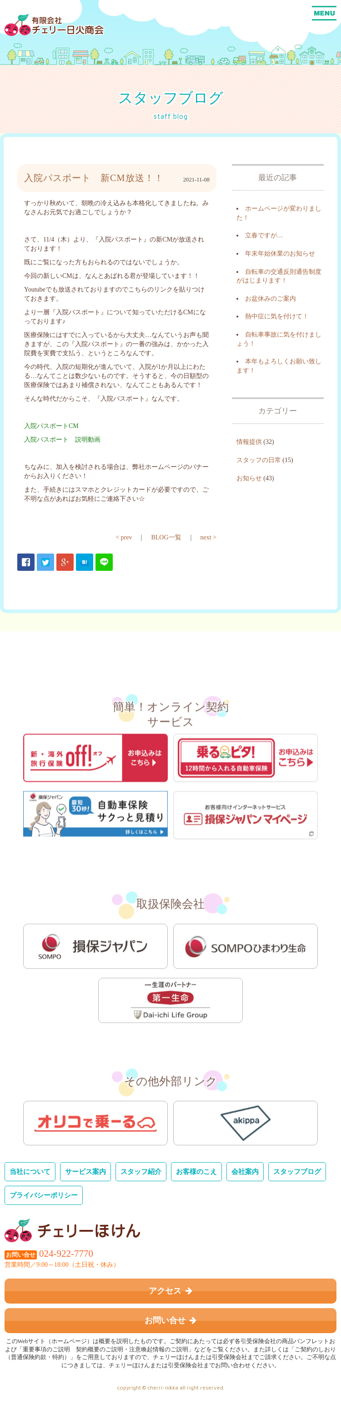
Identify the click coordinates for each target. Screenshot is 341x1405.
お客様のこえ (196, 1171)
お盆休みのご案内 (270, 298)
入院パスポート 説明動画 (62, 439)
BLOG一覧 (166, 537)
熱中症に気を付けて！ (277, 316)
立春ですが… (264, 235)
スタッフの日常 (258, 460)
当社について (30, 1171)
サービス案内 (85, 1171)
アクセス (170, 1290)
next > (209, 537)
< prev (123, 537)
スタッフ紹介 (140, 1171)
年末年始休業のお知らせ (280, 253)
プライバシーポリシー (44, 1195)
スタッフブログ (297, 1171)
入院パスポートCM (51, 426)
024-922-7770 (66, 1253)
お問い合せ (170, 1320)
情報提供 (249, 441)
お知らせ (249, 478)
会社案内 (245, 1171)
